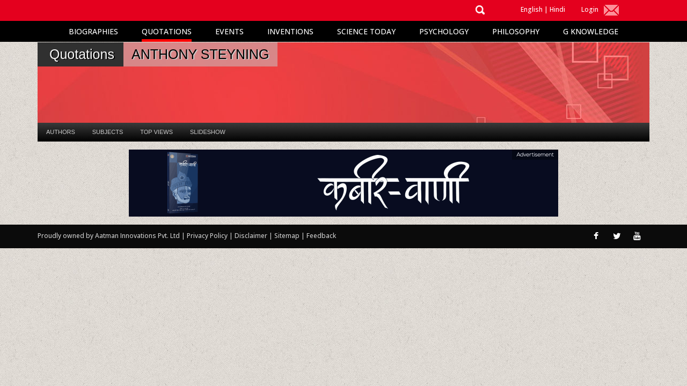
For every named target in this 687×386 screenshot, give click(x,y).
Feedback (321, 235)
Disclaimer (251, 235)
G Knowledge (590, 31)
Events (229, 31)
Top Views (156, 132)
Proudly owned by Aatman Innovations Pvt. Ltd (109, 235)
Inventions (290, 31)
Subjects (107, 132)
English (532, 9)
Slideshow (207, 132)
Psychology (444, 31)
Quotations (167, 31)
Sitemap (287, 235)
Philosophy (515, 31)
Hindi (557, 9)
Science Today (366, 31)
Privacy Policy (208, 235)
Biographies (93, 31)
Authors (60, 132)
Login (589, 9)
